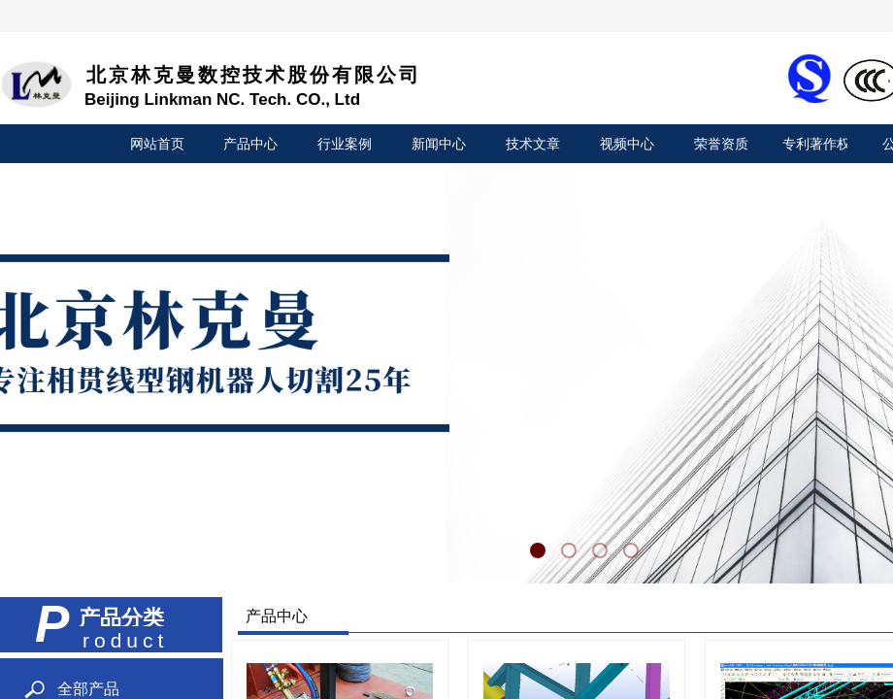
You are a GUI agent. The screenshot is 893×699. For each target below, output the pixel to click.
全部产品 (88, 689)
